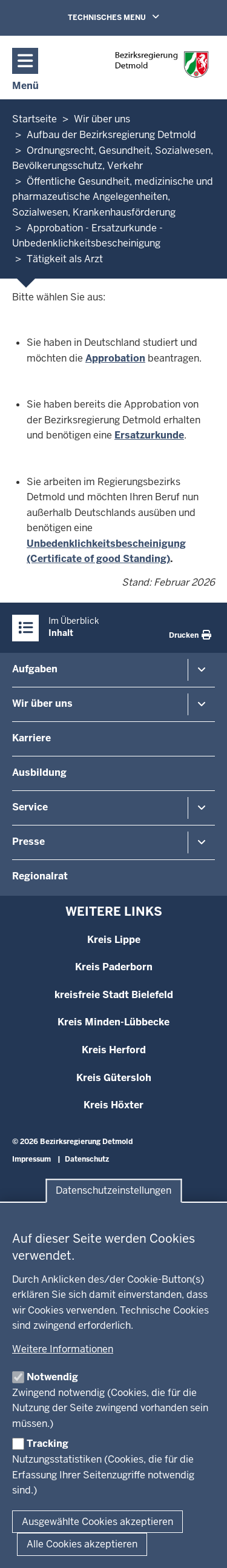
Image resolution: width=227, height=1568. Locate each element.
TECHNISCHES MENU (130, 17)
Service (30, 807)
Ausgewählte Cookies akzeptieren (97, 1521)
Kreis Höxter (113, 1105)
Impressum (31, 1159)
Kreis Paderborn (114, 967)
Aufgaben (35, 669)
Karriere (31, 738)
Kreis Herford (114, 1050)
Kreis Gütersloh (113, 1077)
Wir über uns (42, 703)
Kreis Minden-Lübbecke (113, 1022)
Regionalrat (40, 876)
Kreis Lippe (113, 939)
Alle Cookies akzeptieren (82, 1544)
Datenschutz (87, 1159)
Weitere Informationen (62, 1349)
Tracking (47, 1443)
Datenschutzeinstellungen (113, 1191)
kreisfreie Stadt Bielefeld (113, 994)
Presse (28, 841)
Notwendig (52, 1377)
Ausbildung (39, 772)
